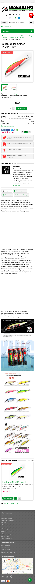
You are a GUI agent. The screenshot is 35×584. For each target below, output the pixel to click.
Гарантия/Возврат (21, 195)
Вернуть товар (6, 534)
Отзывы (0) (7, 195)
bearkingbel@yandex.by (8, 552)
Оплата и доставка (7, 520)
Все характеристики (7, 126)
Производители (6, 538)
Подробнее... (17, 185)
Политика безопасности (9, 525)
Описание (7, 191)
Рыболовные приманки (12, 36)
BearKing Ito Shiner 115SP (10, 37)
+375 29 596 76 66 (6, 550)
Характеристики (20, 191)
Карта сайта (5, 536)
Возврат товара (6, 518)
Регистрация (6, 26)
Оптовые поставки (7, 516)
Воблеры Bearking (26, 36)
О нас (3, 522)
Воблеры (22, 37)
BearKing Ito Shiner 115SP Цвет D (14, 482)
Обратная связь (6, 531)
